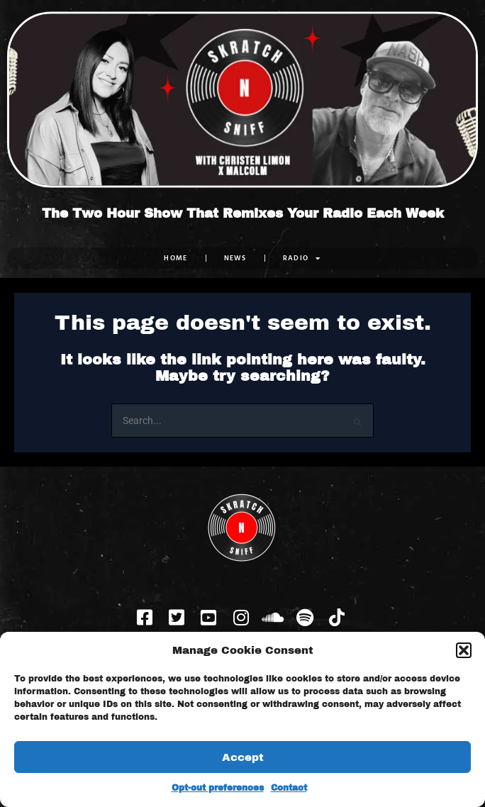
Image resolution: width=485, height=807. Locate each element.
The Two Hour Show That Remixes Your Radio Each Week (243, 213)
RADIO (302, 258)
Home (175, 257)
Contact (289, 788)
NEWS (235, 257)
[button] (464, 650)
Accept (243, 757)
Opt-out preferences (218, 788)
